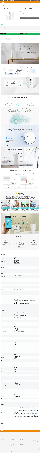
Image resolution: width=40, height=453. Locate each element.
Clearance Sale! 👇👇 (11, 0)
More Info (29, 17)
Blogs (37, 0)
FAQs (20, 440)
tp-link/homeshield (34, 413)
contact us (10, 35)
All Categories (12, 444)
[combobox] (20, 3)
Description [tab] (2, 38)
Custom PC (34, 0)
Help (38, 0)
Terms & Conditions (31, 451)
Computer (3, 5)
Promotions (31, 0)
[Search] (39, 3)
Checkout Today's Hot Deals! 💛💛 (5, 0)
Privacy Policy (35, 451)
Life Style (9, 5)
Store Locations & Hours (4, 440)
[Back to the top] (38, 448)
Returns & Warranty (22, 444)
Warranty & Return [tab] (8, 38)
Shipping (21, 445)
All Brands (12, 445)
